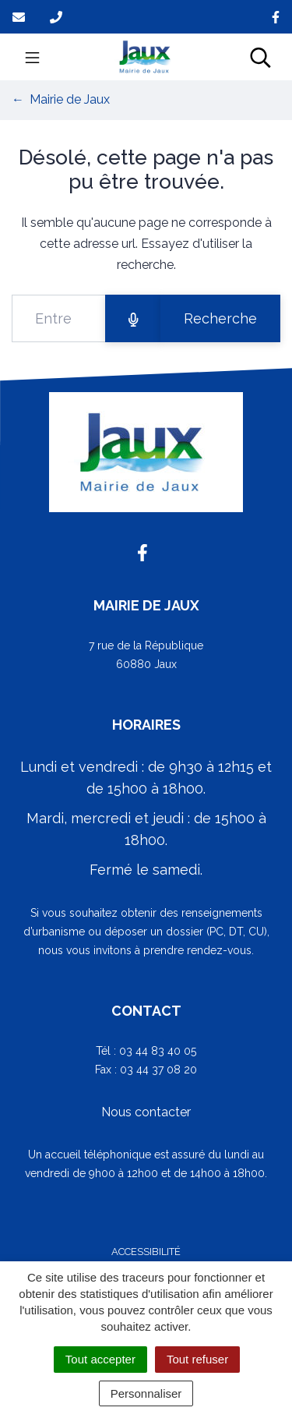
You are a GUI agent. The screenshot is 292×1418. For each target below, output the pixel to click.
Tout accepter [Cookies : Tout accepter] (100, 1359)
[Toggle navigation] (32, 57)
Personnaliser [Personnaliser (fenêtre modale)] (146, 1393)
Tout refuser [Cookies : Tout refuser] (197, 1359)
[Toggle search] (260, 57)
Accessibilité (146, 1251)
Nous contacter (146, 1112)
